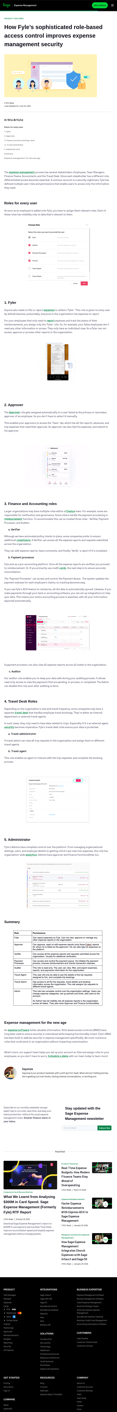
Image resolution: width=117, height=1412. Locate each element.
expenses (49, 310)
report (51, 320)
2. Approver (9, 136)
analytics (31, 854)
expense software (18, 1030)
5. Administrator (12, 149)
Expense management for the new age (22, 158)
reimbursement (13, 518)
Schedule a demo (58, 1056)
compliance (23, 540)
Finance (70, 511)
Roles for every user (13, 127)
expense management (22, 172)
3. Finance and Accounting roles (19, 140)
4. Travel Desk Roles (13, 145)
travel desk (21, 712)
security (9, 727)
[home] (22, 5)
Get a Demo (100, 5)
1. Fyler (7, 131)
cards (62, 567)
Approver (14, 412)
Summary (8, 153)
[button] (112, 5)
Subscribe (104, 1128)
